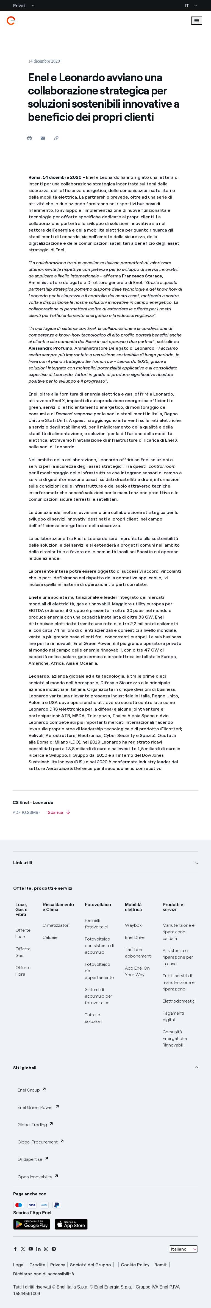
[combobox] (183, 1249)
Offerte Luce (22, 933)
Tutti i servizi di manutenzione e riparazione (179, 982)
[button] (43, 138)
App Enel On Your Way (137, 971)
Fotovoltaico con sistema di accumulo (99, 945)
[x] (23, 1249)
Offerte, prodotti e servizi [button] (43, 888)
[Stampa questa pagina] (29, 138)
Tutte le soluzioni (93, 1018)
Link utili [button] (22, 862)
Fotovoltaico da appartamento (99, 971)
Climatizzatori (56, 925)
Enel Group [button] (32, 1090)
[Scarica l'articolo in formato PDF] (59, 814)
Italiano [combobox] (179, 1249)
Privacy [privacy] (57, 1264)
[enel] (11, 20)
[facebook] (15, 1249)
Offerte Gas (22, 952)
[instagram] (46, 1249)
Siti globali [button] (25, 1067)
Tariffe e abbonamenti (138, 953)
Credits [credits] (37, 1264)
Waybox (133, 925)
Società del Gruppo (90, 1264)
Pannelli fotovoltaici (96, 923)
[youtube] (31, 1249)
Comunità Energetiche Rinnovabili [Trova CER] (175, 1038)
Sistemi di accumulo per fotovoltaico (98, 996)
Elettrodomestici (179, 1001)
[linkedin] (38, 1249)
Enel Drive (135, 937)
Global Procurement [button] (41, 1142)
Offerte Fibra (22, 971)
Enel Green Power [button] (39, 1107)
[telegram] (54, 1249)
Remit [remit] (160, 1264)
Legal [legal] (18, 1264)
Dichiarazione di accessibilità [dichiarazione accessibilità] (43, 1273)
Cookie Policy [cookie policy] (135, 1264)
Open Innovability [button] (38, 1176)
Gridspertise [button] (33, 1159)
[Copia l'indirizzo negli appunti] (56, 138)
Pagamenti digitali (173, 1016)
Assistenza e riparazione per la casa (178, 957)
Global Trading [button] (36, 1124)
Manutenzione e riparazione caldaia (179, 932)
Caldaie (50, 937)
